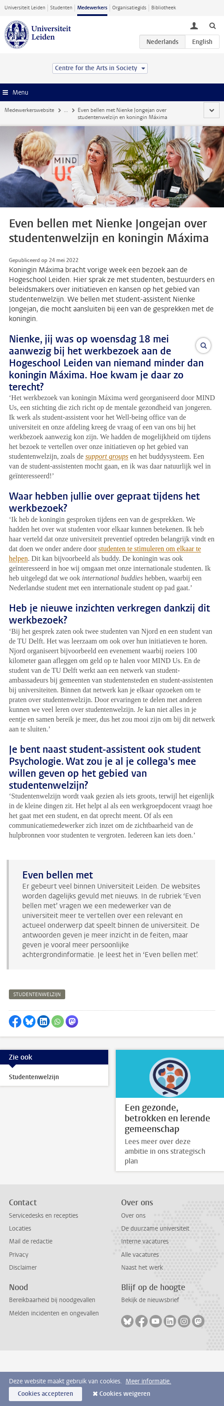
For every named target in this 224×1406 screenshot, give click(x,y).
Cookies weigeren (124, 1394)
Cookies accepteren (45, 1394)
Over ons (133, 1271)
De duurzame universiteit (155, 1284)
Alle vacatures (140, 1310)
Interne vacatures (145, 1297)
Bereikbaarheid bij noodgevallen (52, 1355)
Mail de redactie (30, 1297)
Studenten (61, 7)
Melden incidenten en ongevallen (54, 1368)
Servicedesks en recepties (43, 1271)
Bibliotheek (163, 7)
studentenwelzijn (37, 1050)
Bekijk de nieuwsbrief (150, 1355)
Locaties (20, 1284)
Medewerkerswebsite (29, 110)
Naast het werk (142, 1323)
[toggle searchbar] (212, 25)
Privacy (18, 1310)
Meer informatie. (148, 1381)
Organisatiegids (129, 7)
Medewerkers (92, 7)
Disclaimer (23, 1323)
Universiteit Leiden (24, 7)
